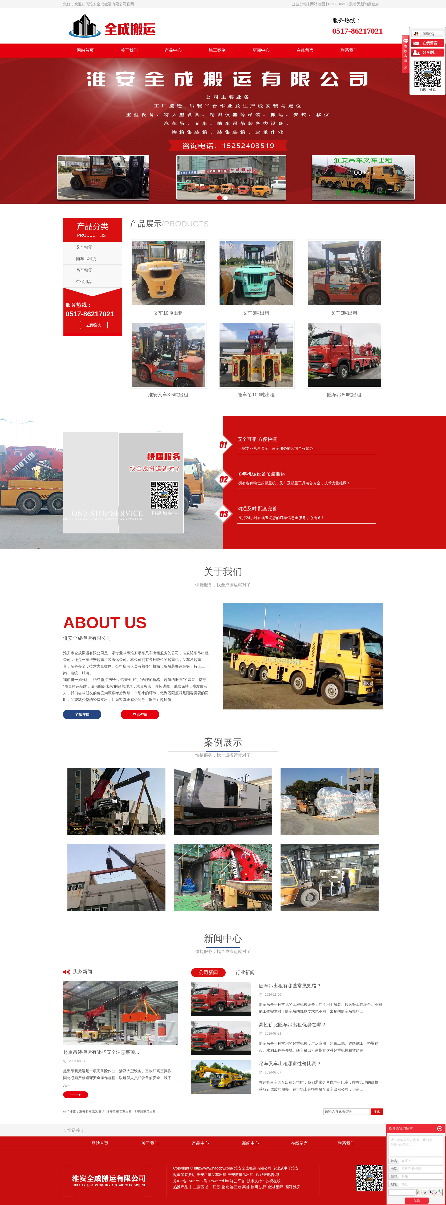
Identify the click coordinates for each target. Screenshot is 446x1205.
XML (342, 4)
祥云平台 (237, 1181)
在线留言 (305, 50)
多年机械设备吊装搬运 (261, 474)
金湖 (271, 1187)
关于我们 (129, 50)
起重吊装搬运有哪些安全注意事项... (101, 1052)
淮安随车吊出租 (144, 1112)
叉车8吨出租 (256, 313)
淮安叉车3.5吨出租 (168, 394)
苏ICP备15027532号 (190, 1181)
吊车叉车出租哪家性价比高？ (290, 1063)
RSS (332, 4)
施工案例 (217, 50)
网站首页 (85, 50)
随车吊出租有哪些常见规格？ (290, 985)
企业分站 (299, 4)
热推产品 (180, 1187)
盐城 (225, 1187)
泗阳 (288, 1187)
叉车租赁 (84, 247)
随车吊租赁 (86, 258)
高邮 (246, 1187)
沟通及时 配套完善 (257, 508)
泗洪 (279, 1187)
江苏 (216, 1187)
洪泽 (263, 1187)
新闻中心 (261, 50)
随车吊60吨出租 (344, 394)
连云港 (235, 1187)
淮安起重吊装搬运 (92, 1112)
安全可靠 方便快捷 (257, 439)
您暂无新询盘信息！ (366, 4)
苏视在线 (273, 1181)
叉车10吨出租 (168, 313)
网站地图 (317, 4)
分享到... (430, 52)
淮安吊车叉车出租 (119, 1112)
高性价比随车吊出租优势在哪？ (292, 1024)
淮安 (297, 1187)
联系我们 (349, 50)
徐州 (254, 1187)
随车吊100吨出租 (256, 394)
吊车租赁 (84, 270)
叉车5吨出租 (344, 313)
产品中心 (173, 50)
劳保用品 (84, 281)
